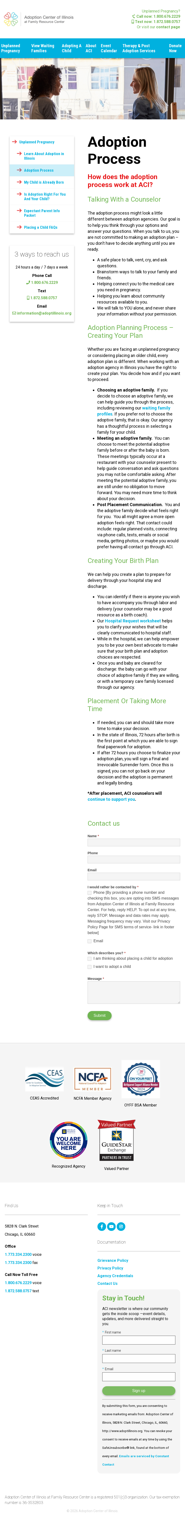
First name (111, 1332)
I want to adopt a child (109, 967)
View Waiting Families (42, 48)
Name (93, 836)
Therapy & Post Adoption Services (138, 48)
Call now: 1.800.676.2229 (156, 16)
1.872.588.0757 (42, 298)
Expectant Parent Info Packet (42, 213)
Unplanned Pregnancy (10, 48)
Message (96, 979)
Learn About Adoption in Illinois (44, 156)
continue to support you (111, 799)
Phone (93, 853)
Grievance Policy (112, 1261)
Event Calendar (109, 48)
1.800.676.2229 (42, 282)
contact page (168, 27)
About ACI (91, 48)
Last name (111, 1350)
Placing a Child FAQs (40, 227)
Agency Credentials (115, 1276)
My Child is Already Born (44, 182)
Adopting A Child (72, 48)
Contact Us (107, 1284)
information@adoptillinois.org (41, 313)
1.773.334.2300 (18, 1254)
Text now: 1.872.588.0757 (156, 21)
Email (92, 870)
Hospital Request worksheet (133, 620)
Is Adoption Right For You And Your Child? (45, 196)
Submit (100, 1015)
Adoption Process (39, 170)
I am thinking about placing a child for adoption (130, 958)
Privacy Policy (110, 1268)
